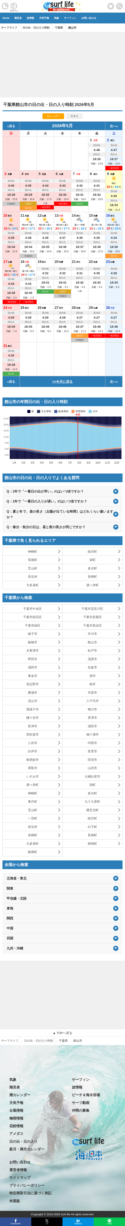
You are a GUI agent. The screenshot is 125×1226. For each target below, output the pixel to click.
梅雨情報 (16, 1118)
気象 (56, 18)
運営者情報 (18, 1170)
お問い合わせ (88, 18)
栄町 (92, 560)
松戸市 (92, 650)
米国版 (14, 1201)
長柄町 (92, 576)
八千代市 (92, 701)
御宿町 (92, 843)
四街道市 (32, 734)
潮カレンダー (19, 1095)
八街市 (32, 743)
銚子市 (32, 633)
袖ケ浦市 (92, 734)
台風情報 (16, 1110)
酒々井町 (92, 585)
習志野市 (32, 684)
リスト (74, 116)
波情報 (30, 18)
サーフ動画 (80, 1103)
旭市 (92, 676)
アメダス (16, 1134)
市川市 (92, 633)
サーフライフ (9, 1040)
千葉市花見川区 (92, 608)
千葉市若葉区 (92, 617)
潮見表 (18, 18)
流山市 (32, 701)
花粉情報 (16, 1126)
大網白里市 (92, 776)
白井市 (32, 751)
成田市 (32, 667)
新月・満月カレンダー (26, 1149)
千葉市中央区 (32, 608)
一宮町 (32, 818)
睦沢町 (92, 551)
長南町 (32, 560)
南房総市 (32, 759)
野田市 (32, 659)
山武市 (92, 768)
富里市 (92, 751)
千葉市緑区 (32, 625)
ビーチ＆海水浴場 (86, 1095)
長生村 (32, 576)
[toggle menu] (119, 5)
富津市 (32, 726)
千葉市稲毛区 (32, 617)
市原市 (92, 692)
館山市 (92, 642)
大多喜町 (32, 585)
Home (5, 18)
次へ (113, 126)
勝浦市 (32, 692)
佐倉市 (92, 667)
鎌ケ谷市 (32, 717)
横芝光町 (92, 810)
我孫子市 (32, 709)
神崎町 (32, 551)
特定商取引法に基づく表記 (30, 1193)
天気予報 (44, 18)
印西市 (92, 743)
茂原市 (92, 659)
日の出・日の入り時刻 (38, 1040)
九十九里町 (92, 801)
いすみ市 (32, 776)
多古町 (92, 568)
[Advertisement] (62, 63)
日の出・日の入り (23, 1142)
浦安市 (92, 726)
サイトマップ (19, 1178)
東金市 (32, 676)
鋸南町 (32, 852)
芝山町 (32, 568)
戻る (12, 126)
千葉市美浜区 (92, 625)
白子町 (92, 827)
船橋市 (32, 642)
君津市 (92, 717)
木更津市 (32, 650)
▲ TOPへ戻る (62, 1033)
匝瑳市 (92, 759)
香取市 (32, 768)
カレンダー (53, 116)
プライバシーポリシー (26, 1185)
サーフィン (70, 18)
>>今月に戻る (62, 381)
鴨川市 (92, 709)
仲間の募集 (80, 1110)
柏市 (92, 684)
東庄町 (32, 801)
